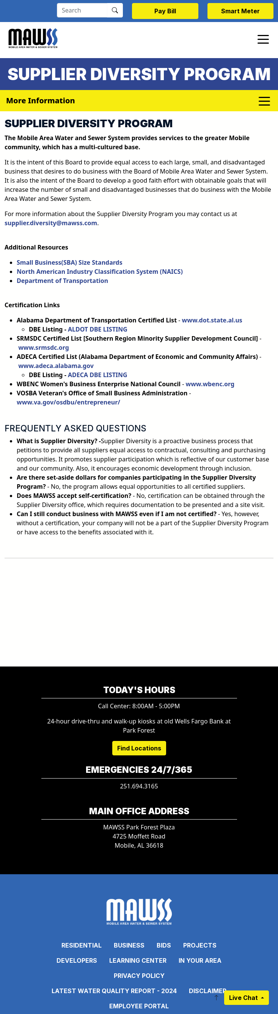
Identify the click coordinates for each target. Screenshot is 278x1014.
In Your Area (200, 960)
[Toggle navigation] (263, 38)
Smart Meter (240, 11)
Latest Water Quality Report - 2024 (114, 991)
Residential (81, 945)
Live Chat (244, 997)
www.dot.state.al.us (212, 320)
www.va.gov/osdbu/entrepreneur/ (68, 402)
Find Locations (139, 748)
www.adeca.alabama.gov (56, 366)
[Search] (82, 10)
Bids (164, 945)
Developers (77, 960)
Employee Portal (139, 1006)
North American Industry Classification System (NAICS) (101, 271)
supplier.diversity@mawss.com (51, 223)
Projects (200, 945)
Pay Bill (165, 11)
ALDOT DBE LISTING (97, 329)
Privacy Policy (139, 975)
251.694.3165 (139, 786)
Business (129, 945)
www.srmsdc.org (43, 347)
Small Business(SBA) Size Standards (70, 262)
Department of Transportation (62, 280)
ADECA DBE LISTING (97, 375)
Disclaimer (207, 991)
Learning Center (137, 960)
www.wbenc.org (209, 384)
